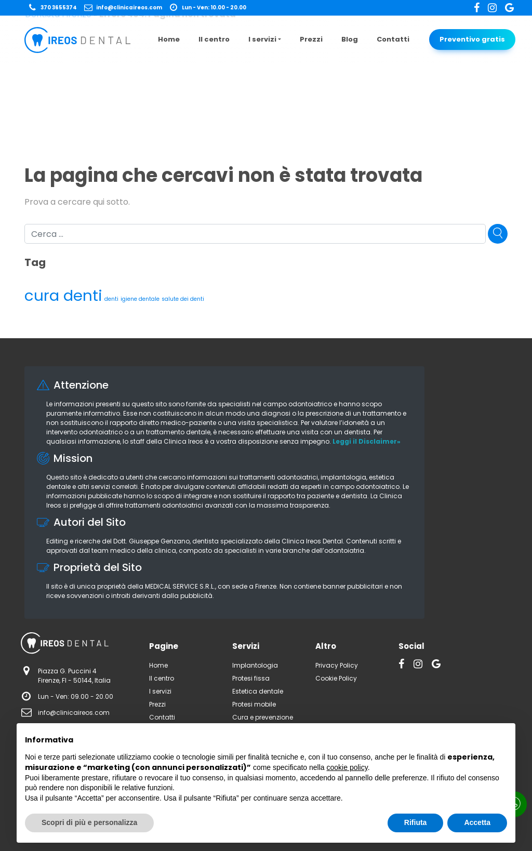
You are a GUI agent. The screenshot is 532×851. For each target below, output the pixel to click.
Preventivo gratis (472, 39)
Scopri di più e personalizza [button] (89, 822)
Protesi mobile (254, 704)
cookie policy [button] (347, 767)
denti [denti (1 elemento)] (111, 299)
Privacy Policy (336, 665)
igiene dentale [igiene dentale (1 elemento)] (140, 299)
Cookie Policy (336, 678)
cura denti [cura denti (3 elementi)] (63, 295)
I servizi (262, 39)
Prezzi (311, 39)
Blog (349, 39)
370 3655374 (52, 7)
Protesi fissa (251, 678)
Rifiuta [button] (415, 822)
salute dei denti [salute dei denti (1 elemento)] (183, 299)
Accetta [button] (477, 822)
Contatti (393, 39)
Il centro (214, 39)
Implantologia (255, 665)
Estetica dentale (257, 691)
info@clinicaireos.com (123, 7)
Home (169, 39)
